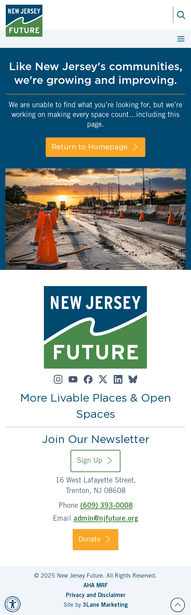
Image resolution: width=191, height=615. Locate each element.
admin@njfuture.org (105, 519)
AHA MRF (95, 586)
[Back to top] (177, 605)
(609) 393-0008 (106, 506)
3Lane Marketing (105, 605)
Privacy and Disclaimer (96, 595)
